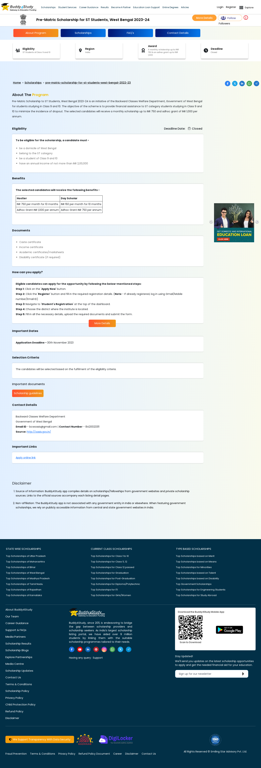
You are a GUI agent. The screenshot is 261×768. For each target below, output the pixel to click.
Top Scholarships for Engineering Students (200, 589)
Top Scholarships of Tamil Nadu (24, 584)
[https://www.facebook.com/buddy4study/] (71, 649)
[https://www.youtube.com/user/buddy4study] (79, 649)
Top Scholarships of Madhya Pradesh (28, 578)
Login (220, 7)
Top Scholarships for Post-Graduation (113, 578)
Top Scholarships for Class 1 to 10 (110, 556)
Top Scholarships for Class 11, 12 (109, 561)
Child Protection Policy (20, 704)
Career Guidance (88, 7)
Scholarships (48, 7)
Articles (185, 7)
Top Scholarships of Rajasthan (23, 589)
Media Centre (14, 663)
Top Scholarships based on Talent (196, 572)
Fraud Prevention (16, 753)
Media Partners (15, 636)
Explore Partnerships (18, 657)
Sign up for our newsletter (212, 673)
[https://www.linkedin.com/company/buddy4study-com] (88, 649)
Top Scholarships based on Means (196, 561)
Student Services (67, 7)
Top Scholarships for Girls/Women (111, 595)
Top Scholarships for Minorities (194, 567)
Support (98, 657)
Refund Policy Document (94, 753)
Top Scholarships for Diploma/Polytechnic (115, 584)
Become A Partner (121, 7)
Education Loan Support (146, 7)
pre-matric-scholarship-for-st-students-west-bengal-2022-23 (88, 82)
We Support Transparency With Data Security (39, 739)
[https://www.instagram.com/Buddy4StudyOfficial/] (104, 649)
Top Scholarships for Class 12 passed (112, 567)
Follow (228, 18)
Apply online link (26, 457)
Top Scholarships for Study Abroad (196, 595)
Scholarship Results (18, 643)
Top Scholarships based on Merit (195, 556)
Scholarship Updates (19, 670)
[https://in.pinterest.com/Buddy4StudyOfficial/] (96, 649)
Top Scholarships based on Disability (197, 578)
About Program (35, 33)
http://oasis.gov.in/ (39, 431)
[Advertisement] (28, 71)
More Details (204, 18)
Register (231, 7)
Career (117, 753)
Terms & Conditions (18, 684)
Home (17, 82)
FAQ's (130, 33)
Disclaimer (12, 718)
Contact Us (13, 677)
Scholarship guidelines (28, 393)
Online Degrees (170, 7)
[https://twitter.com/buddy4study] (120, 649)
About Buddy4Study (18, 609)
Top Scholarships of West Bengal (25, 572)
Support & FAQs (15, 630)
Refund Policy (14, 711)
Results (105, 7)
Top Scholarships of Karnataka (24, 595)
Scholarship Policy (17, 691)
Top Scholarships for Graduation (110, 572)
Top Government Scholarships (194, 584)
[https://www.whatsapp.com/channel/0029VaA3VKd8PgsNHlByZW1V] (112, 649)
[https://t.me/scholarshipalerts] (128, 649)
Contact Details (178, 33)
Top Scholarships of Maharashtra (25, 561)
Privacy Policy (14, 697)
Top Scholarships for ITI (104, 589)
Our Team (12, 616)
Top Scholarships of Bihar (21, 567)
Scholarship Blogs (17, 650)
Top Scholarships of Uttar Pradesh (26, 556)
